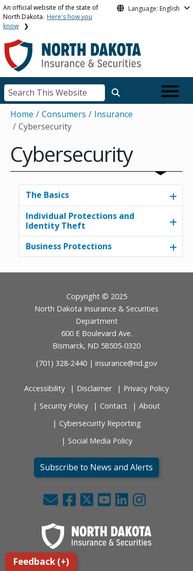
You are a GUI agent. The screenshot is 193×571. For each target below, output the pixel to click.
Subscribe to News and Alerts (96, 467)
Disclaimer (94, 388)
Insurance (113, 114)
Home (21, 114)
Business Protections (69, 246)
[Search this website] (116, 92)
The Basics (47, 194)
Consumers (64, 114)
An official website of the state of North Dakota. (50, 16)
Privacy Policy (146, 388)
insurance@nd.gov (126, 363)
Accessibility (44, 388)
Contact (113, 406)
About (149, 406)
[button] (51, 502)
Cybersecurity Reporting (100, 423)
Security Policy (64, 406)
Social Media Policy (100, 441)
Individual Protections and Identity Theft (80, 220)
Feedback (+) (41, 561)
